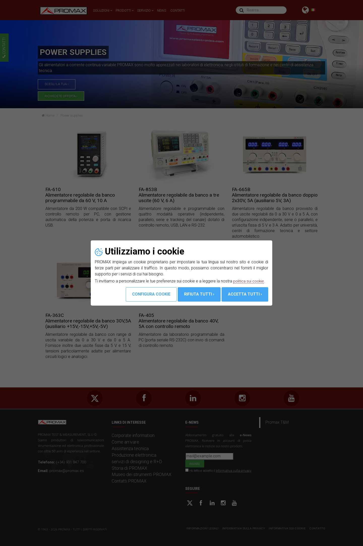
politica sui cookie (249, 281)
